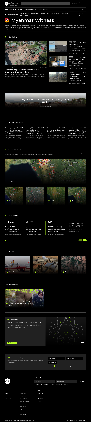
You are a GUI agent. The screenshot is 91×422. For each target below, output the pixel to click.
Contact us (41, 404)
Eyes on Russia (23, 398)
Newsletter (45, 384)
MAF (75, 42)
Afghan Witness (73, 366)
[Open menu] (83, 4)
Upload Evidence (24, 15)
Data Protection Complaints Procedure (24, 420)
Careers (40, 401)
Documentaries (29, 9)
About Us (40, 393)
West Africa (23, 414)
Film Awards (38, 9)
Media (70, 42)
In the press (8, 398)
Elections (71, 57)
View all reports (22, 36)
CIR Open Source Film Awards (46, 396)
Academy (40, 398)
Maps (48, 13)
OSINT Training (56, 384)
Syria (21, 409)
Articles (27, 13)
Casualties (71, 72)
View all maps (17, 149)
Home (6, 9)
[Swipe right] (84, 240)
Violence (70, 127)
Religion (12, 67)
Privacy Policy (8, 420)
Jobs (37, 384)
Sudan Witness (24, 404)
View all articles (19, 122)
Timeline (43, 13)
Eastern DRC (23, 406)
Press (57, 13)
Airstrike (7, 67)
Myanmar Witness (12, 14)
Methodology (64, 13)
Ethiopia (22, 412)
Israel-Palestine (24, 393)
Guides (53, 13)
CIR (51, 366)
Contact (45, 9)
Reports (22, 13)
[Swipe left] (80, 240)
